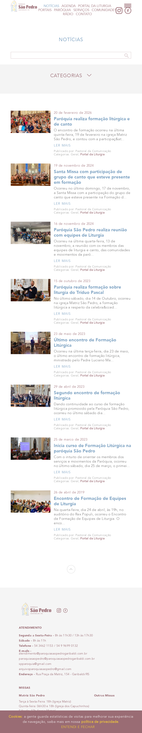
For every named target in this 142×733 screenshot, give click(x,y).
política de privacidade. (100, 722)
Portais (45, 10)
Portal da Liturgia (94, 6)
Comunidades (104, 10)
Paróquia (62, 10)
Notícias (51, 6)
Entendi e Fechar (78, 727)
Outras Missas (104, 695)
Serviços (81, 10)
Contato (84, 14)
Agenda (69, 6)
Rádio (68, 14)
